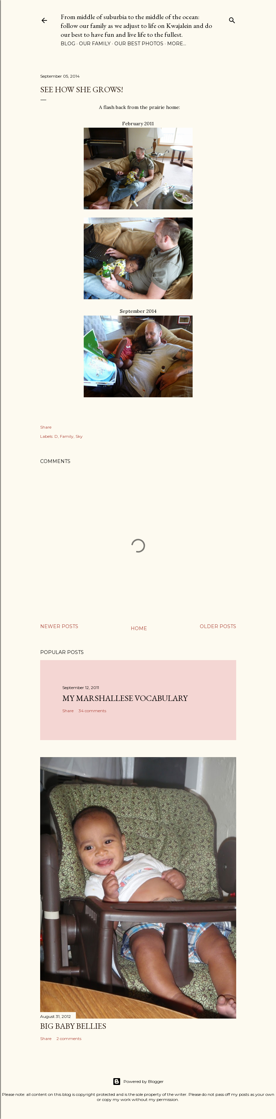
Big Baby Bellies (73, 1026)
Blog (68, 44)
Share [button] (45, 427)
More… (176, 44)
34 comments (92, 710)
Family (67, 436)
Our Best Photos (138, 44)
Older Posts (218, 626)
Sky (79, 436)
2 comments (68, 1038)
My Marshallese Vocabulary (125, 698)
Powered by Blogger (138, 1081)
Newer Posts (59, 626)
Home (139, 628)
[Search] (232, 19)
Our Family (95, 44)
